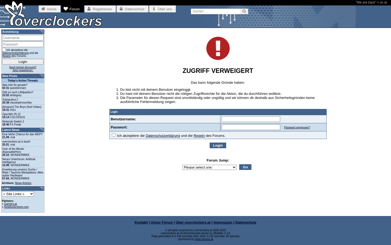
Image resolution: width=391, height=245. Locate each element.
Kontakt (141, 222)
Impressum (223, 222)
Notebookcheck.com (16, 206)
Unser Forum (162, 222)
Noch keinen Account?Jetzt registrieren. (22, 69)
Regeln (199, 136)
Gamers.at (10, 203)
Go (245, 167)
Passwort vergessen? (297, 127)
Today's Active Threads (23, 80)
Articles (27, 183)
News (18, 183)
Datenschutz (245, 222)
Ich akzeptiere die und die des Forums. (169, 136)
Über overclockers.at (193, 222)
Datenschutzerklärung (163, 136)
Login (218, 145)
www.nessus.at (204, 239)
